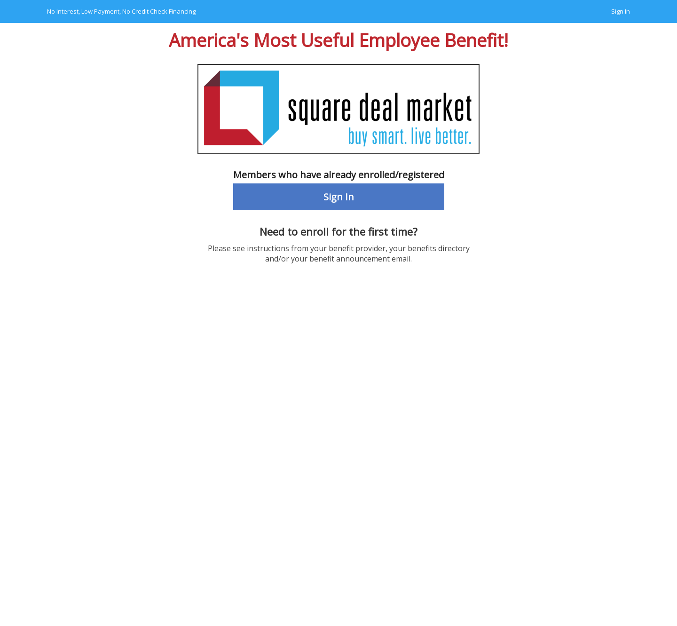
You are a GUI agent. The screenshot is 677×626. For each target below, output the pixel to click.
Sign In (620, 11)
